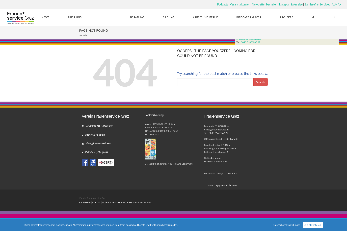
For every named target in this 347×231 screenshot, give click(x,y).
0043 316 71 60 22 (250, 42)
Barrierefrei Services (317, 4)
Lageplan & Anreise (291, 4)
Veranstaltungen (240, 4)
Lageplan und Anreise (225, 185)
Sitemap (148, 202)
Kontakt (96, 202)
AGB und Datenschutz (113, 202)
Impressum (85, 202)
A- (335, 4)
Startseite (83, 35)
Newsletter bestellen (264, 4)
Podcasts (222, 4)
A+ (339, 4)
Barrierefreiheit (135, 202)
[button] (313, 17)
